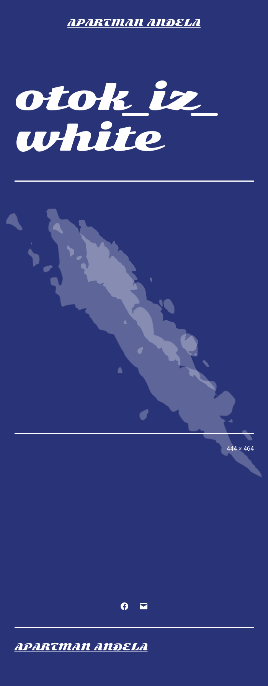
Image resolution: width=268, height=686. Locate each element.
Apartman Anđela (134, 23)
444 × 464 (240, 448)
